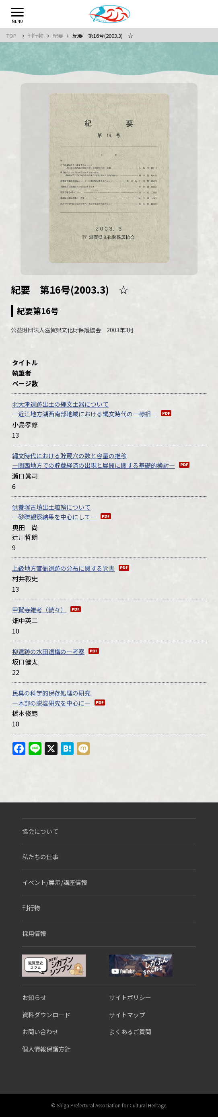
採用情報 (34, 933)
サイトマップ (127, 1014)
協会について (40, 831)
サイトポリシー (130, 997)
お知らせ (34, 997)
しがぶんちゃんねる (141, 965)
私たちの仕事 (40, 856)
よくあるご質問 (130, 1031)
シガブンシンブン (54, 965)
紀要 (58, 35)
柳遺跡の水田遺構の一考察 (48, 651)
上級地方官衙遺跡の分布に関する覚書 (63, 568)
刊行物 (35, 35)
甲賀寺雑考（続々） (39, 609)
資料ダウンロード (46, 1014)
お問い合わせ (40, 1031)
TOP (11, 35)
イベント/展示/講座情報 (54, 882)
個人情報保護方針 (46, 1049)
